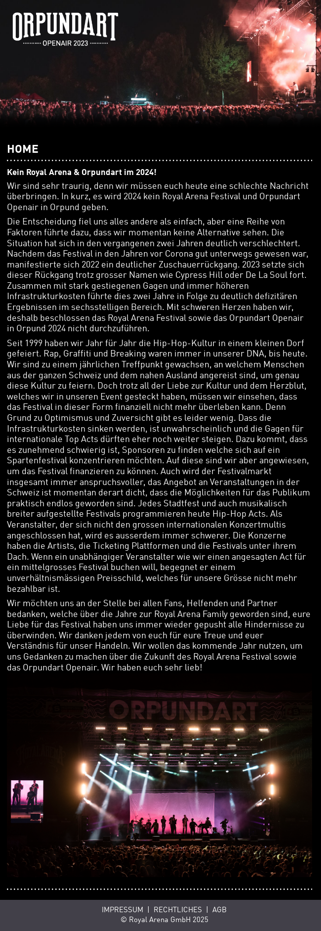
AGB (219, 910)
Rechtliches (178, 910)
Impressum (122, 910)
